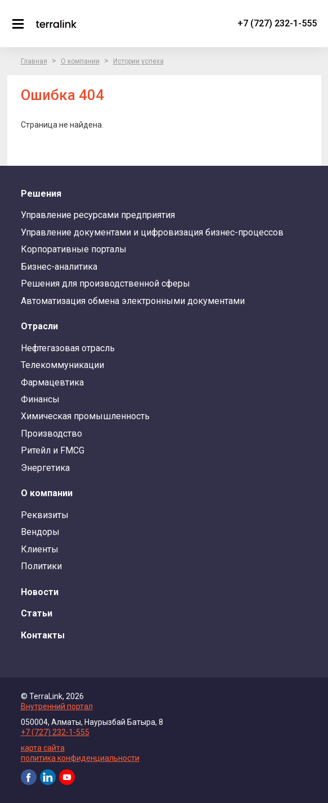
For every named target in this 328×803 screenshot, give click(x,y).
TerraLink (56, 24)
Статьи (36, 613)
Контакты (43, 635)
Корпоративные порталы (74, 249)
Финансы (40, 399)
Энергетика (45, 467)
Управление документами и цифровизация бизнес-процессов (152, 232)
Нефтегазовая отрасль (68, 348)
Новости (40, 592)
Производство (51, 433)
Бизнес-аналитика (59, 266)
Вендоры (40, 532)
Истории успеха (138, 61)
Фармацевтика (52, 382)
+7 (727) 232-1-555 (277, 23)
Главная (34, 61)
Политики (41, 566)
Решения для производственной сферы (105, 283)
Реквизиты (45, 515)
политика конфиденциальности (80, 758)
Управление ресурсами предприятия (98, 215)
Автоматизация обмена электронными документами (133, 301)
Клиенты (40, 549)
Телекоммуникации (62, 365)
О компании (80, 61)
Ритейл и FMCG (52, 450)
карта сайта (43, 747)
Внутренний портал (57, 706)
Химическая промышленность (85, 416)
